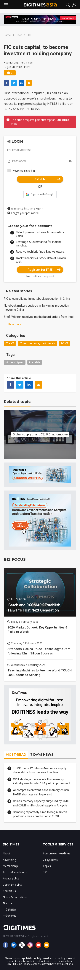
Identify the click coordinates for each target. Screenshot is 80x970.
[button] (39, 194)
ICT (30, 35)
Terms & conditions (15, 872)
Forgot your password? (25, 213)
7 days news (50, 860)
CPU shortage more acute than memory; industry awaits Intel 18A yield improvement (41, 781)
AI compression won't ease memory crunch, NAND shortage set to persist (41, 792)
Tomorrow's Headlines (56, 853)
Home (7, 35)
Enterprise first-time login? (27, 208)
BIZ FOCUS (15, 559)
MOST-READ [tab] (16, 754)
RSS (45, 872)
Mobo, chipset (14, 362)
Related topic (17, 401)
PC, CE (64, 343)
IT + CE (9, 343)
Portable (34, 362)
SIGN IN (48, 179)
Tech (19, 35)
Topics (47, 866)
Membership (10, 866)
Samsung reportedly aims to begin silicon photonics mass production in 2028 (40, 814)
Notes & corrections (15, 897)
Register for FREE (44, 270)
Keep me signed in (24, 170)
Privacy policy (11, 878)
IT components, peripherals (37, 343)
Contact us (9, 891)
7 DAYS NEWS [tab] (41, 754)
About (6, 853)
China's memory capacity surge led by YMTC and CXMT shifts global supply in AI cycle (41, 803)
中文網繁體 (9, 909)
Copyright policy (12, 884)
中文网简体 (9, 916)
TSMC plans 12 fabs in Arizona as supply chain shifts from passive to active (40, 770)
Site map (8, 903)
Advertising (9, 860)
